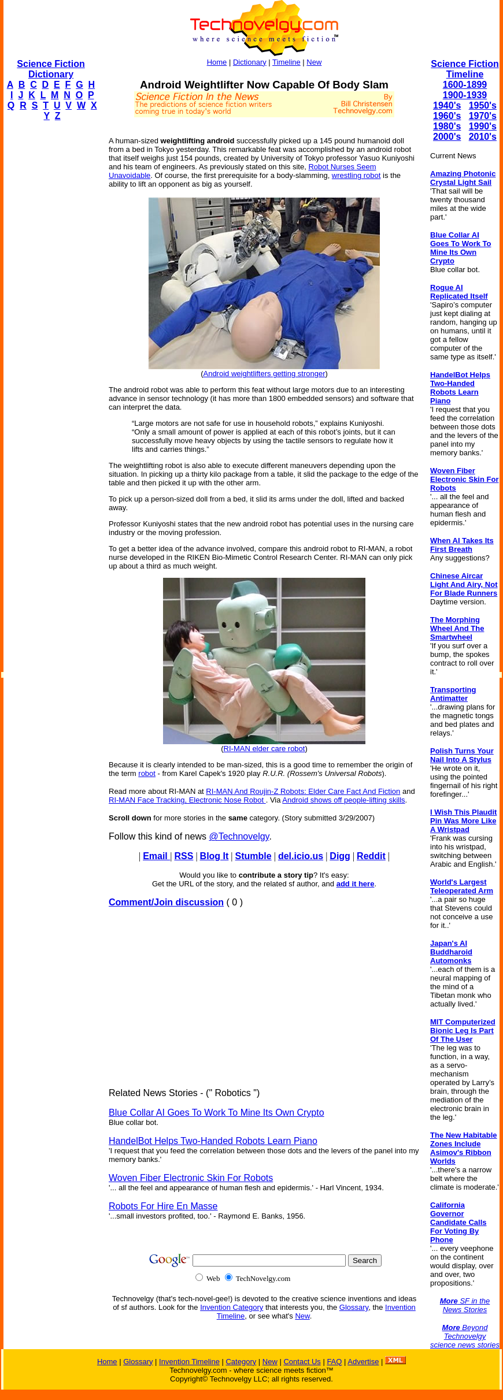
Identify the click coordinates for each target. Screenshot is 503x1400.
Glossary (353, 1307)
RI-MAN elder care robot (264, 748)
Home (217, 62)
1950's (483, 105)
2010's (483, 137)
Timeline (286, 62)
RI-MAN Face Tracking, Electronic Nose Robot (187, 800)
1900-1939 (465, 95)
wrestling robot (356, 175)
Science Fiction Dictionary (50, 69)
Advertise (363, 1361)
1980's (447, 126)
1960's (447, 116)
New (313, 62)
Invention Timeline (189, 1361)
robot (147, 773)
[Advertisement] (49, 304)
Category (240, 1361)
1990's (483, 126)
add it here (355, 883)
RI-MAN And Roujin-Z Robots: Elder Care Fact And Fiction (303, 791)
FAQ (334, 1361)
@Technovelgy (239, 836)
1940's (447, 105)
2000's (447, 137)
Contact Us (301, 1361)
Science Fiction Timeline (464, 69)
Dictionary (250, 62)
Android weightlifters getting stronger (264, 373)
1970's (483, 116)
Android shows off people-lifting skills (343, 800)
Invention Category (231, 1307)
